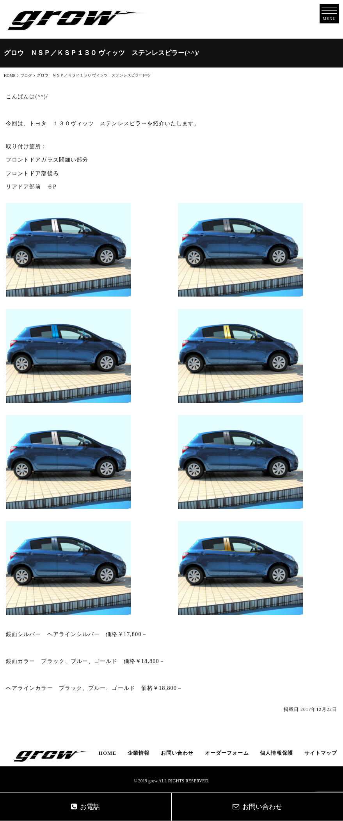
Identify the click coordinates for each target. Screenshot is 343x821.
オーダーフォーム (227, 753)
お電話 (85, 806)
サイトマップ (320, 753)
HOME (107, 753)
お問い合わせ (177, 753)
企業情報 (138, 753)
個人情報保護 (276, 753)
